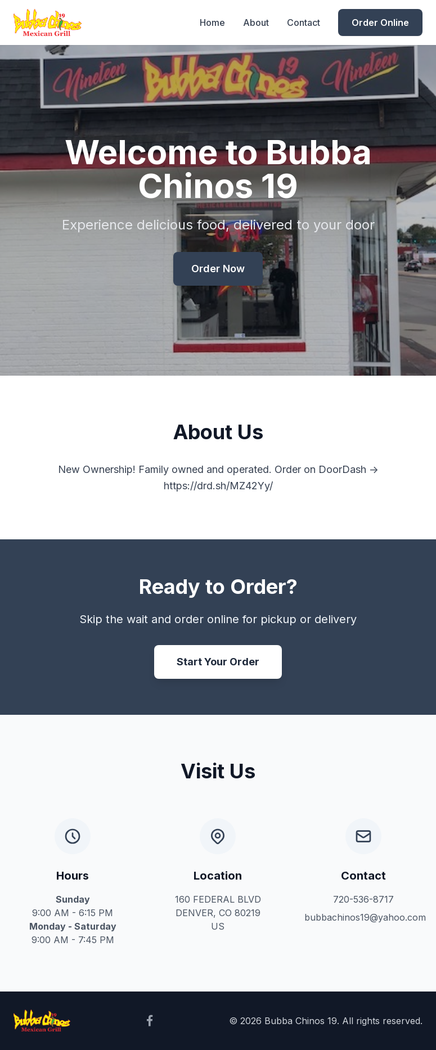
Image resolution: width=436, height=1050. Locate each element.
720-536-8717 (363, 899)
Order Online (380, 22)
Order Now (218, 268)
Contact (303, 22)
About (256, 22)
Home (212, 22)
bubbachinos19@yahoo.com (365, 917)
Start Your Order (218, 662)
